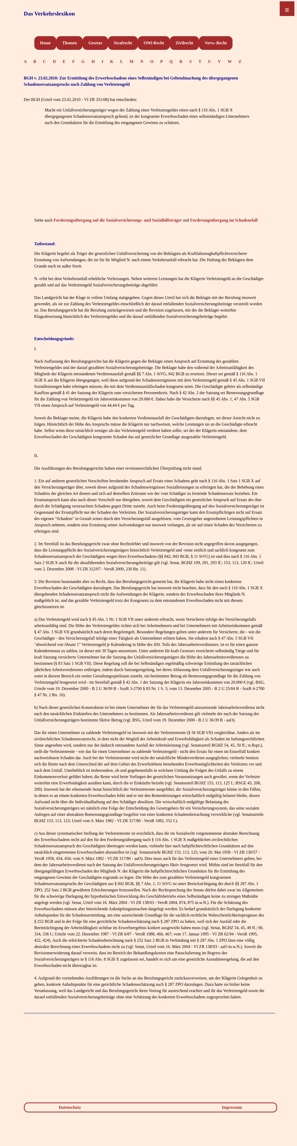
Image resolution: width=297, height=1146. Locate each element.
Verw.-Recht (216, 43)
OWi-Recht (154, 43)
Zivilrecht (184, 43)
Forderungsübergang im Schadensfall (224, 220)
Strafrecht (123, 43)
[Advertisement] (149, 179)
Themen (69, 43)
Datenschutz (70, 1107)
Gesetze (95, 43)
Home (45, 43)
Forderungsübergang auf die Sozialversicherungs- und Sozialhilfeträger (117, 220)
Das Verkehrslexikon (49, 13)
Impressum (232, 1107)
